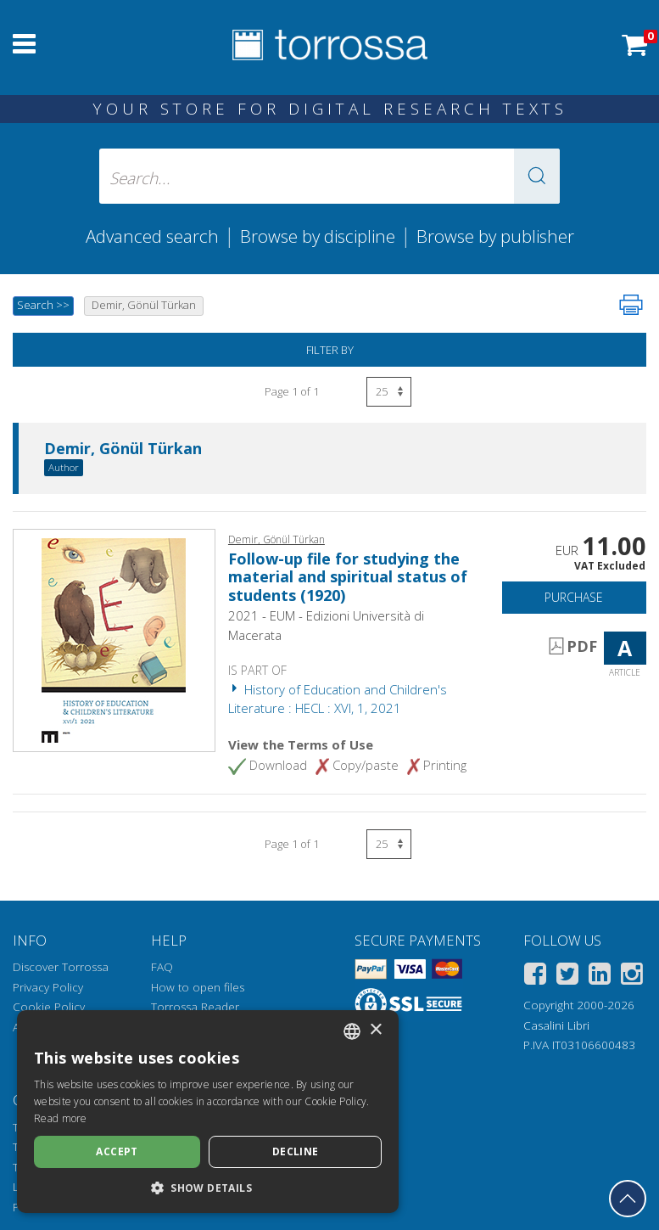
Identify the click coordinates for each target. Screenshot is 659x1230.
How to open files (197, 987)
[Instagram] (631, 976)
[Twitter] (567, 976)
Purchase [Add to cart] (574, 597)
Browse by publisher (495, 236)
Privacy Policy (48, 987)
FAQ (162, 966)
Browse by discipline (317, 236)
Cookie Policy (49, 1006)
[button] (537, 176)
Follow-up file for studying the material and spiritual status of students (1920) (347, 576)
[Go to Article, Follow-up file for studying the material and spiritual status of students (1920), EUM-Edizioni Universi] (114, 639)
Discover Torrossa (61, 966)
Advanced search (152, 236)
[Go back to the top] (627, 1198)
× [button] (375, 1030)
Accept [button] (116, 1151)
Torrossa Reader (195, 1006)
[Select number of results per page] (388, 392)
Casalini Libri (556, 1025)
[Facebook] (535, 976)
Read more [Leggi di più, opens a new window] (60, 1118)
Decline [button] (295, 1151)
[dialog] (208, 1111)
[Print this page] (631, 304)
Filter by (330, 349)
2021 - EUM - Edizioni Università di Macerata (326, 625)
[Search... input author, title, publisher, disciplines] (330, 176)
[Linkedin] (599, 976)
